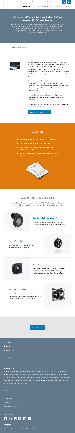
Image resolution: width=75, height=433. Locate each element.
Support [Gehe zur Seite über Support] (7, 358)
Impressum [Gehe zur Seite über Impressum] (7, 395)
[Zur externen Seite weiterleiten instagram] (10, 418)
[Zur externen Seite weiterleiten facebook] (5, 418)
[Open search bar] (64, 2)
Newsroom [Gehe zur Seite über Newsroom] (8, 354)
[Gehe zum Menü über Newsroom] (58, 6)
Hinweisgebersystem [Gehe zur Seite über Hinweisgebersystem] (10, 406)
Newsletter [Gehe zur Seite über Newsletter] (7, 402)
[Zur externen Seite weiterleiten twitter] (15, 418)
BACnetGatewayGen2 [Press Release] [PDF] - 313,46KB (37, 139)
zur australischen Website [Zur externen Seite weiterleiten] (38, 112)
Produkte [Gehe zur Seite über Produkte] (7, 342)
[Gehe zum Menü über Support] (67, 6)
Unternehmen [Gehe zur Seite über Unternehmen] (9, 350)
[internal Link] (37, 221)
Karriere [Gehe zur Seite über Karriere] (41, 2)
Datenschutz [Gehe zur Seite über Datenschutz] (8, 399)
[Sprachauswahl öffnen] (69, 2)
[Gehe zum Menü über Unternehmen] (47, 6)
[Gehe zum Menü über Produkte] (26, 6)
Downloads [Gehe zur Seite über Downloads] (58, 2)
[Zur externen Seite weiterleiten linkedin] (24, 418)
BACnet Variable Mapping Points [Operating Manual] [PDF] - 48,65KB (38, 155)
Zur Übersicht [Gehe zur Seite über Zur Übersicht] (36, 327)
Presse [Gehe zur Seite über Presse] (34, 2)
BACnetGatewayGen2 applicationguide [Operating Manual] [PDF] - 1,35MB (36, 148)
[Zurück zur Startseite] (12, 6)
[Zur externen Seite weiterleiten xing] (29, 418)
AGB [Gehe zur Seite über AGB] (5, 391)
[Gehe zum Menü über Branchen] (36, 6)
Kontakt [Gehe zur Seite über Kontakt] (49, 2)
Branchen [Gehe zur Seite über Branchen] (7, 346)
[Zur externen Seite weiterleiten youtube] (19, 418)
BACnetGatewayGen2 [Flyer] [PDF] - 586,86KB (34, 143)
